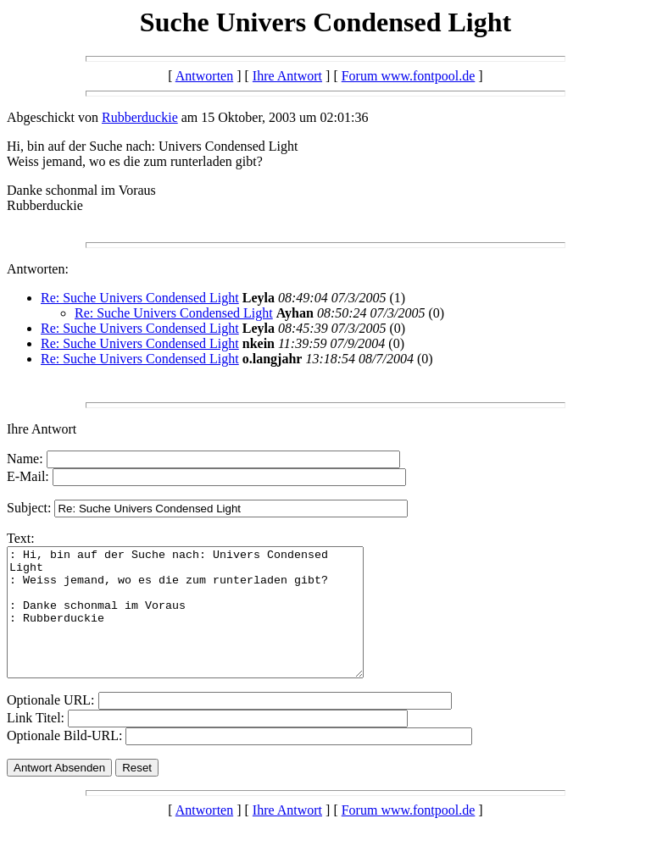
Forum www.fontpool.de (409, 76)
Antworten (204, 76)
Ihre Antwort (287, 76)
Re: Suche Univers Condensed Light (140, 297)
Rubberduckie (140, 117)
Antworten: (38, 269)
